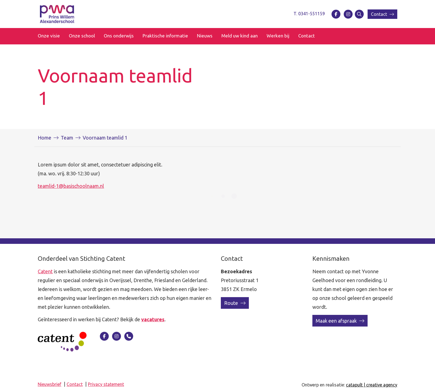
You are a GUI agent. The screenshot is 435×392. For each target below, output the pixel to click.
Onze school (82, 35)
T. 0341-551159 (309, 13)
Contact (382, 14)
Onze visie (49, 35)
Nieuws (205, 35)
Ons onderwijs (119, 35)
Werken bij (278, 35)
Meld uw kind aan (239, 35)
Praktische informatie (165, 35)
